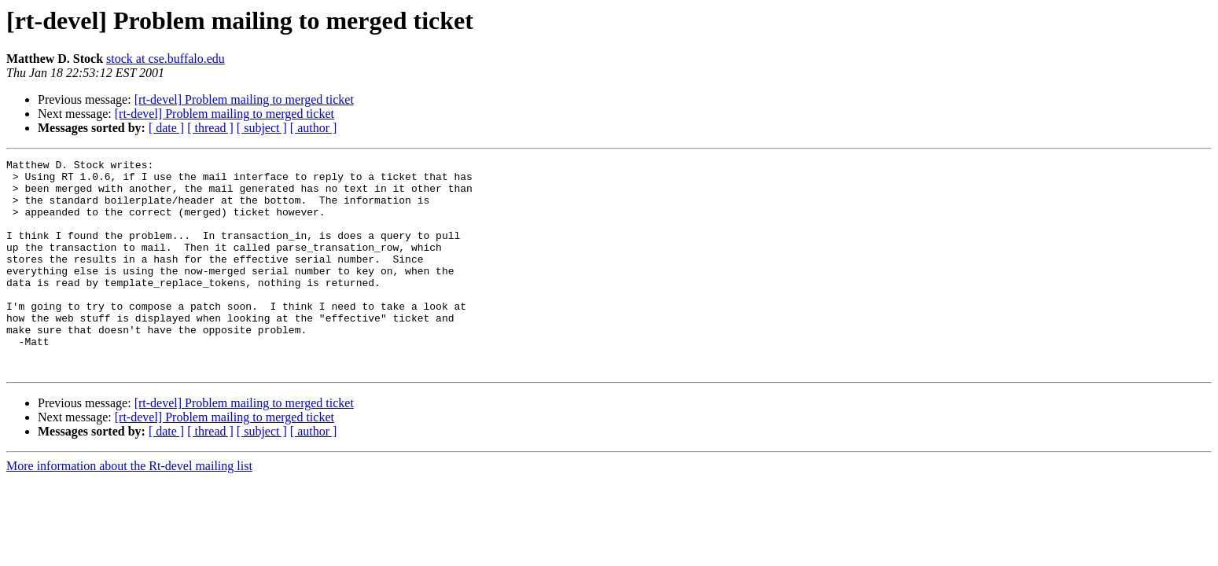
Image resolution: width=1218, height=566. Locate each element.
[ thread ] (210, 127)
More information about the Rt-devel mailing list (129, 508)
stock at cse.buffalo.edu (165, 58)
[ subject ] (262, 127)
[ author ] (313, 127)
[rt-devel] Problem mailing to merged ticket (244, 99)
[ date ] (166, 127)
